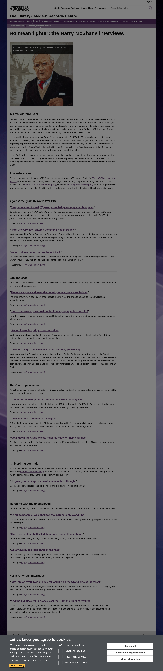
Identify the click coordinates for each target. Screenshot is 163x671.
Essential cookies (71, 645)
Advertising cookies (72, 657)
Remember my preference (130, 652)
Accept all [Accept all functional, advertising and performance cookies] (130, 646)
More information (130, 659)
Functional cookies (71, 651)
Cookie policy (17, 665)
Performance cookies (73, 663)
